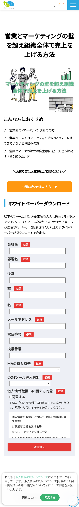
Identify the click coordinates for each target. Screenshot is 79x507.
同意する (49, 497)
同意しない (29, 497)
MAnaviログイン (55, 5)
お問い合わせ (59, 5)
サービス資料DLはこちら (64, 5)
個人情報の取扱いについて (32, 477)
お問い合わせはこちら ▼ (39, 186)
